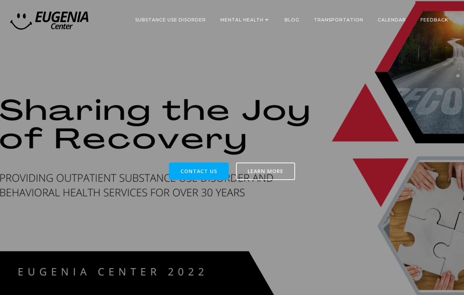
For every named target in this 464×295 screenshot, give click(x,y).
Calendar (392, 19)
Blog (292, 19)
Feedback (434, 19)
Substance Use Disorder (170, 19)
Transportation (338, 19)
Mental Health (245, 19)
